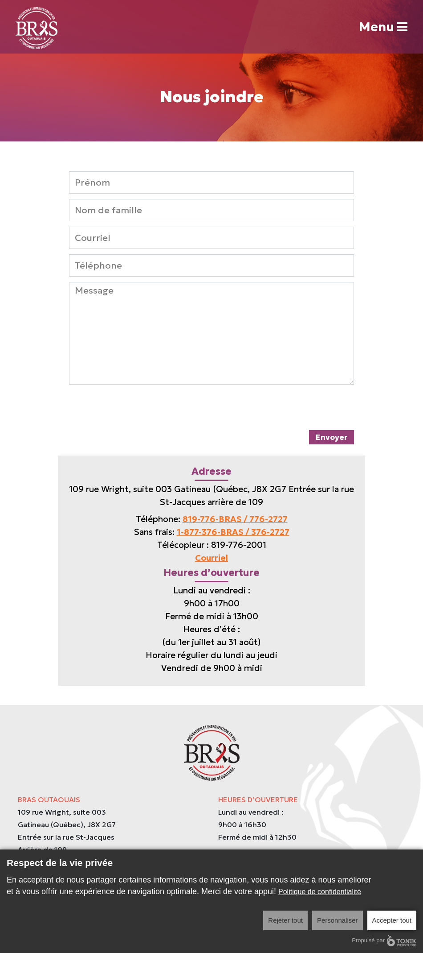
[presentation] (136, 407)
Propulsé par (384, 940)
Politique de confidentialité (319, 891)
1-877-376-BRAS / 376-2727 (233, 531)
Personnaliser (337, 920)
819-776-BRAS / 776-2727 (235, 519)
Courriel (211, 557)
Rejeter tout (285, 920)
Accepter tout (391, 920)
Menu (383, 27)
